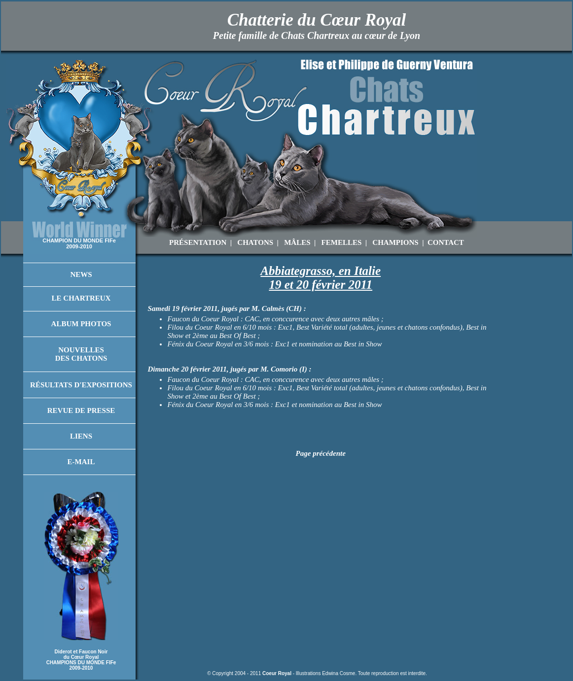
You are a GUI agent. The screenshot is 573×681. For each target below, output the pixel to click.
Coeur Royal (276, 673)
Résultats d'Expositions (81, 385)
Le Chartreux (81, 298)
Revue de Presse (81, 410)
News (81, 274)
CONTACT (446, 242)
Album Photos (81, 324)
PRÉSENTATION (197, 242)
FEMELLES (342, 242)
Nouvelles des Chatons (81, 354)
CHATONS (255, 242)
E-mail (81, 462)
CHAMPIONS (395, 242)
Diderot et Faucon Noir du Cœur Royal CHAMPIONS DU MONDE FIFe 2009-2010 (81, 660)
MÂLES (297, 242)
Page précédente (321, 453)
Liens (81, 436)
